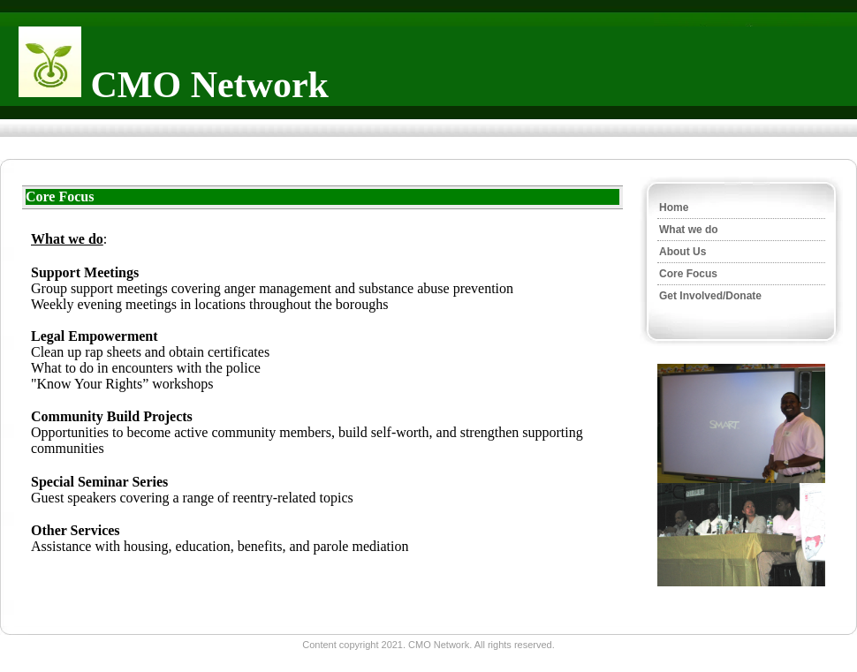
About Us (682, 251)
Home (673, 207)
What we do (688, 229)
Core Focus (688, 274)
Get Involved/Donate (710, 296)
